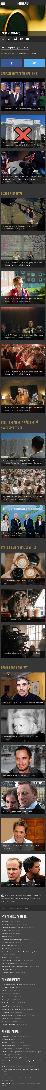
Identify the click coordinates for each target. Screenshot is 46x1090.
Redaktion (5, 1042)
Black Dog (5, 921)
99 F (3, 1021)
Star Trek (4, 991)
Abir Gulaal (5, 943)
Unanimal (5, 933)
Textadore (5, 1075)
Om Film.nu (5, 1036)
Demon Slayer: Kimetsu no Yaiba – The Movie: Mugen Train (20, 952)
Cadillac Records (7, 1003)
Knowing (4, 1000)
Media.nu (5, 1078)
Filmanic (4, 1052)
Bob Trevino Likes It (8, 924)
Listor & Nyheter (12, 193)
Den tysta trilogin (7, 949)
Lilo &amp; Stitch (7, 969)
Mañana (4, 994)
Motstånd (5, 1018)
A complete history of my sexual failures (14, 1015)
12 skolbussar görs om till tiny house (13, 1058)
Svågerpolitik (6, 1083)
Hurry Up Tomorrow (8, 963)
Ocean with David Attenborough (12, 939)
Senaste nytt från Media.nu (19, 74)
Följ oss (4, 1048)
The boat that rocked (8, 1024)
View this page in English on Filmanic (15, 48)
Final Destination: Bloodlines (11, 960)
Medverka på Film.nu (8, 1045)
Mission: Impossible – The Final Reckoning (15, 966)
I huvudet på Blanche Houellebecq (12, 927)
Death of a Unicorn (7, 946)
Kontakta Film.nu (7, 1039)
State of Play (6, 1006)
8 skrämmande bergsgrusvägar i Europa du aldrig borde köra (20, 1069)
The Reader (5, 1012)
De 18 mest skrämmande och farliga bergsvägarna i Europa (20, 1061)
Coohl (4, 1055)
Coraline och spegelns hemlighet (12, 984)
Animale (4, 957)
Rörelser (4, 930)
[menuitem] (4, 908)
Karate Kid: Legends (8, 972)
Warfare (4, 936)
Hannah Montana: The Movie (11, 1009)
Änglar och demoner (8, 988)
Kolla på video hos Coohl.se (18, 548)
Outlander (5, 997)
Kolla (3, 1066)
